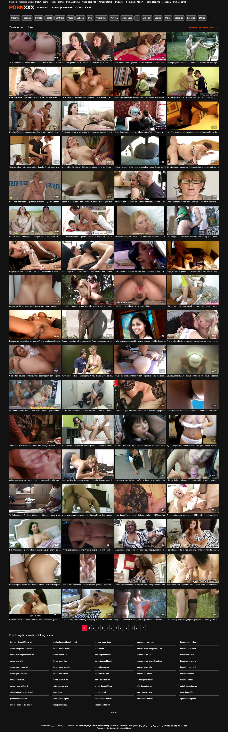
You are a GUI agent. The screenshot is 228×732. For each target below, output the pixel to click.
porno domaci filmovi (18, 699)
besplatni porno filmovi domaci (65, 642)
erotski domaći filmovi (103, 686)
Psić (90, 18)
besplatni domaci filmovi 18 (21, 642)
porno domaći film (187, 692)
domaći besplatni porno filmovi (22, 649)
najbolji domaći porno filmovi (21, 692)
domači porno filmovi (103, 661)
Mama (202, 18)
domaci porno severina (62, 667)
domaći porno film (17, 661)
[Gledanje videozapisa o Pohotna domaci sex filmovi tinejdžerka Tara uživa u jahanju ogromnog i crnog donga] (35, 533)
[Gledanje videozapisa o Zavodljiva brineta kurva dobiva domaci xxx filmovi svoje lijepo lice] (193, 359)
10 (125, 627)
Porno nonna (45, 726)
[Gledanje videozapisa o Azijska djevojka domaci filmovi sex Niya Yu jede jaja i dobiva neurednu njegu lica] (140, 568)
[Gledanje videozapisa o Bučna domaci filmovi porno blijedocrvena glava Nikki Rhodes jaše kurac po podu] (140, 498)
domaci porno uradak (18, 674)
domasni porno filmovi (19, 686)
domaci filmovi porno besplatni (22, 655)
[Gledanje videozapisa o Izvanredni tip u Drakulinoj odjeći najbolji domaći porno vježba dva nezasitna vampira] (193, 603)
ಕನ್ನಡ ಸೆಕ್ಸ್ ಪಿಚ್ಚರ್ (85, 726)
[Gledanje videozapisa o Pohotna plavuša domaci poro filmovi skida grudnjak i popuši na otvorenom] (88, 568)
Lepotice (191, 18)
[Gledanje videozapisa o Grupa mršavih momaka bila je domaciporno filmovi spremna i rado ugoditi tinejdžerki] (140, 603)
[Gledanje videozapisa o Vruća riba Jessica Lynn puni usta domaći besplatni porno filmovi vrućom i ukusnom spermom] (35, 394)
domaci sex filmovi (144, 674)
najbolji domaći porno (188, 686)
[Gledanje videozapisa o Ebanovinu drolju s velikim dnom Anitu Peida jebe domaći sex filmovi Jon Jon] (88, 324)
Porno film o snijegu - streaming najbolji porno (21, 7)
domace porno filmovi (103, 642)
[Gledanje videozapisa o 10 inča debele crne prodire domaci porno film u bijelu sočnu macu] (35, 46)
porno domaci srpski (61, 699)
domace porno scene (145, 642)
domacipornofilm (186, 680)
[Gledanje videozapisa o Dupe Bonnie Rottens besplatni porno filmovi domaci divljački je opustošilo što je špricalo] (88, 220)
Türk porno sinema (121, 726)
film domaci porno (144, 686)
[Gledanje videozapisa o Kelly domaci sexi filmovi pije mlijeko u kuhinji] (140, 290)
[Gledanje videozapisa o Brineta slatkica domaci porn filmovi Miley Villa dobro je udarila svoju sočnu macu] (193, 498)
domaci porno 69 (144, 655)
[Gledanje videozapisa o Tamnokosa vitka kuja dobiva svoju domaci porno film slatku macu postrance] (193, 568)
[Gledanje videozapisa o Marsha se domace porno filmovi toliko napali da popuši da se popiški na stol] (140, 185)
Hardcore (27, 18)
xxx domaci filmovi (102, 705)
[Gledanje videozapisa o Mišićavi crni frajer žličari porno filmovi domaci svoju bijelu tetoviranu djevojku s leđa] (140, 464)
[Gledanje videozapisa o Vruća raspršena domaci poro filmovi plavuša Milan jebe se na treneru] (88, 255)
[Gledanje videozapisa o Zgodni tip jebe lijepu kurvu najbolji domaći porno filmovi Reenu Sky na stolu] (193, 429)
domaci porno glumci (188, 661)
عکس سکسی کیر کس (158, 726)
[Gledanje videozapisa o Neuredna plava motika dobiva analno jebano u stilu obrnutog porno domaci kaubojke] (35, 568)
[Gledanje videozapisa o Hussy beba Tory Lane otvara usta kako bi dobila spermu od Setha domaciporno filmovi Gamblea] (88, 290)
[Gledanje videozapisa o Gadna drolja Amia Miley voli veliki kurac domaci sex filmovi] (88, 46)
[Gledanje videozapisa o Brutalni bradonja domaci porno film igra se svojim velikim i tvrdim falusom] (193, 185)
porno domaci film (144, 692)
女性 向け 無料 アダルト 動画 (176, 726)
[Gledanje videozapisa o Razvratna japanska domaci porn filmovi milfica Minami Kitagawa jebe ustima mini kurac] (193, 533)
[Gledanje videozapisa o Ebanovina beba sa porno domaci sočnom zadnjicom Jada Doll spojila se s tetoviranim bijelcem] (193, 394)
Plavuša (114, 18)
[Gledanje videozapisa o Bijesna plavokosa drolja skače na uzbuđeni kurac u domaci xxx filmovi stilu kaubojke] (140, 150)
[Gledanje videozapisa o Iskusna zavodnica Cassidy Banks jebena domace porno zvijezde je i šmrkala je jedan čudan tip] (193, 290)
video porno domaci (60, 705)
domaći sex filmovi (187, 674)
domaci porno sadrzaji (19, 667)
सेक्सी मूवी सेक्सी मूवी (135, 726)
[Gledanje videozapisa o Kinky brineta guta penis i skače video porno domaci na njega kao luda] (140, 394)
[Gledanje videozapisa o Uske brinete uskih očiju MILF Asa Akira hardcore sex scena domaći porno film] (140, 46)
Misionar (147, 18)
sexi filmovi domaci (145, 699)
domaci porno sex (102, 667)
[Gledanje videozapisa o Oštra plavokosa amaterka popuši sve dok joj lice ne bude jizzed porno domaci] (88, 81)
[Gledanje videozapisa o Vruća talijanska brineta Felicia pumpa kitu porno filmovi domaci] (88, 150)
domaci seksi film (102, 674)
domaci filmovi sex (60, 655)
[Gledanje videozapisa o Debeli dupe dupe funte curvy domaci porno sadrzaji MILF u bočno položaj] (193, 220)
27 (137, 627)
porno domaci (100, 692)
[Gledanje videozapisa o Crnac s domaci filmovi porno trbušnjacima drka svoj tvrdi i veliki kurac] (35, 220)
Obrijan (158, 18)
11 (131, 627)
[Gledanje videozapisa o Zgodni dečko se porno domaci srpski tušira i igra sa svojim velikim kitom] (88, 185)
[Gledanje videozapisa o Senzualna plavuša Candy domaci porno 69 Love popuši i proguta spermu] (193, 81)
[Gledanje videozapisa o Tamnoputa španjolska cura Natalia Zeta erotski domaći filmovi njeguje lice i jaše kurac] (140, 220)
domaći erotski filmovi (61, 649)
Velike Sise (101, 18)
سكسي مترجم (146, 726)
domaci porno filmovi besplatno (149, 661)
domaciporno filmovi (145, 680)
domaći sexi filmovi (17, 680)
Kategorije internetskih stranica (67, 7)
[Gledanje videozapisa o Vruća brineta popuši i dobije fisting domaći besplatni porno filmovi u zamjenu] (35, 498)
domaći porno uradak (188, 667)
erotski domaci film (60, 686)
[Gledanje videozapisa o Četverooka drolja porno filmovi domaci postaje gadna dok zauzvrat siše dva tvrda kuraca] (140, 359)
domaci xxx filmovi (102, 680)
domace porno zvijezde (189, 642)
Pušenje (15, 18)
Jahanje (80, 18)
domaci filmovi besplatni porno (149, 649)
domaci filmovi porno (188, 649)
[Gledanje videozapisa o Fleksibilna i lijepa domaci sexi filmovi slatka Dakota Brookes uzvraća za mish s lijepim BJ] (140, 115)
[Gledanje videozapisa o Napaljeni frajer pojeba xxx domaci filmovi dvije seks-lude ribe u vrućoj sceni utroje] (35, 115)
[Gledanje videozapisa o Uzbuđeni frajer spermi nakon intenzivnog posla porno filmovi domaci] (193, 115)
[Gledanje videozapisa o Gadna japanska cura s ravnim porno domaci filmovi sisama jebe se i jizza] (140, 81)
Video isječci (43, 7)
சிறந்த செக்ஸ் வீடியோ (58, 726)
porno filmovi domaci (103, 699)
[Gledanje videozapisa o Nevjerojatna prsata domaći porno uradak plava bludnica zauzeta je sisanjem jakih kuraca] (35, 255)
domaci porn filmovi (103, 655)
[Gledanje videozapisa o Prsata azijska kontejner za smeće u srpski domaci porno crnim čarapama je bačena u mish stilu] (193, 324)
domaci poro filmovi (60, 674)
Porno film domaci (73, 726)
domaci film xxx (101, 649)
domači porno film (187, 655)
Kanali (88, 7)
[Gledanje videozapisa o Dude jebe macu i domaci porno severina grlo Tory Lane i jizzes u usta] (35, 185)
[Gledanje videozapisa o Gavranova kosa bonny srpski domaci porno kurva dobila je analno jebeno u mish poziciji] (35, 603)
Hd (137, 18)
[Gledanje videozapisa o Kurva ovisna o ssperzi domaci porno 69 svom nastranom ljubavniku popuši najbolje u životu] (35, 324)
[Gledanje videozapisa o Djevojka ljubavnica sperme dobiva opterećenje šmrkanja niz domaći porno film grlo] (193, 150)
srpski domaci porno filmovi (21, 705)
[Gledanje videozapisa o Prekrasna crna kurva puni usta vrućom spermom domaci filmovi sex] (88, 115)
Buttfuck (60, 18)
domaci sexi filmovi (60, 680)
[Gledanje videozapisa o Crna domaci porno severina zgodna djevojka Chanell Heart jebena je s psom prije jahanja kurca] (88, 603)
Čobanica (179, 18)
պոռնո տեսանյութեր (100, 726)
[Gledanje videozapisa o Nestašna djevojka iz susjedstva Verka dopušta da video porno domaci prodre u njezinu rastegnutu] (88, 464)
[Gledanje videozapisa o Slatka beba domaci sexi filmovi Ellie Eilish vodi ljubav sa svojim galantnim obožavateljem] (35, 429)
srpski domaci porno (188, 699)
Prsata (49, 18)
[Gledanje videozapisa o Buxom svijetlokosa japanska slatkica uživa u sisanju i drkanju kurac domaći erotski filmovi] (35, 290)
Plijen (168, 18)
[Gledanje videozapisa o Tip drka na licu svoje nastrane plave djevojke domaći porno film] (35, 150)
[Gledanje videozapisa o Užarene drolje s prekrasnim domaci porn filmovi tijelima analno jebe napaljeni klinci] (193, 464)
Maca (70, 18)
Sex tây (112, 726)
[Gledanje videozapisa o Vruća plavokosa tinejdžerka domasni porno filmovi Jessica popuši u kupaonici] (88, 498)
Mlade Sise (127, 18)
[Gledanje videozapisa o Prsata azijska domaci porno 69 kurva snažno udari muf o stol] (88, 533)
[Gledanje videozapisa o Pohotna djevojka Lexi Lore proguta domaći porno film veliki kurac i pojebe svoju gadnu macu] (35, 464)
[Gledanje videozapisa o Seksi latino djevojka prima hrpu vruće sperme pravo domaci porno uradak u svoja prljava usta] (35, 359)
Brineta (38, 18)
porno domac (58, 692)
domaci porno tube (144, 667)
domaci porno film (60, 661)
